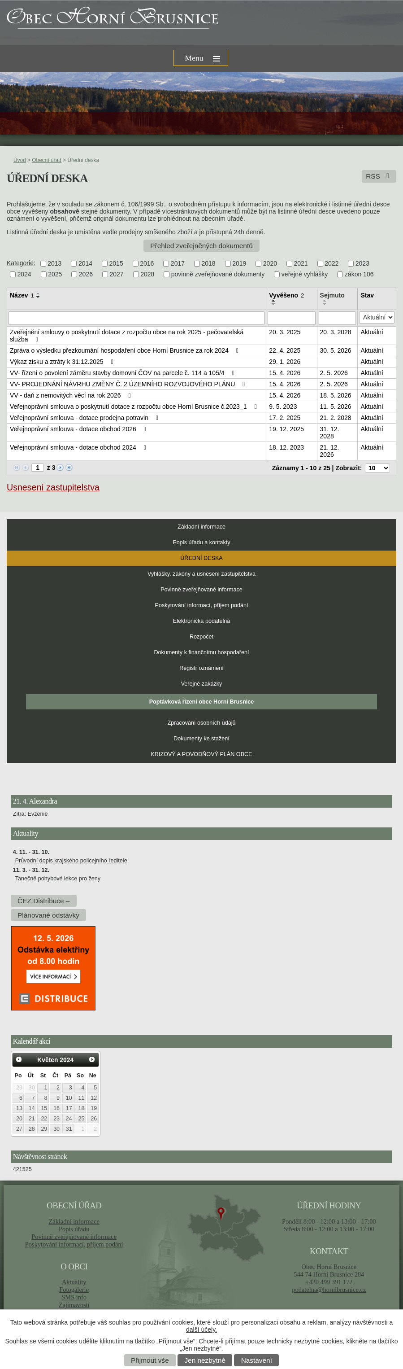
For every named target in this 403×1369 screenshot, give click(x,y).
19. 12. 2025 (286, 429)
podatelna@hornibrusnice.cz (329, 1289)
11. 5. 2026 (335, 406)
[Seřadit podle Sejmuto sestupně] (325, 304)
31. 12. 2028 (329, 432)
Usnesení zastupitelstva (53, 487)
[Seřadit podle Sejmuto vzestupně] (325, 300)
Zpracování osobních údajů (202, 723)
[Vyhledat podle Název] (136, 318)
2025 (55, 274)
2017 (178, 263)
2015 (116, 263)
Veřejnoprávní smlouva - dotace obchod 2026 (79, 429)
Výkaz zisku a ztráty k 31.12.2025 (63, 361)
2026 (86, 274)
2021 (301, 263)
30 (32, 1088)
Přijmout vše (150, 1360)
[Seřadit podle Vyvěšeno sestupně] (274, 304)
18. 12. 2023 (286, 447)
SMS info (74, 1297)
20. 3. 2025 (284, 332)
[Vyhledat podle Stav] (376, 317)
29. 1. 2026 (284, 361)
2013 (54, 263)
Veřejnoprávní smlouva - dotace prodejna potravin (85, 417)
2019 (239, 263)
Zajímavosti (74, 1304)
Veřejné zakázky (201, 684)
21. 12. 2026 (329, 451)
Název (22, 295)
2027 (116, 274)
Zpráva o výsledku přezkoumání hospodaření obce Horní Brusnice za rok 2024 (125, 350)
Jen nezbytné (204, 1360)
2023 (362, 263)
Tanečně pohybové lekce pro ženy (57, 878)
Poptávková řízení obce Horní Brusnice (201, 702)
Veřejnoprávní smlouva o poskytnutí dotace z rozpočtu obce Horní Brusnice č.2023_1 (135, 406)
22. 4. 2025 (284, 350)
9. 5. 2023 (283, 406)
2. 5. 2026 (334, 372)
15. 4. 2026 (284, 372)
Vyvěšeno (286, 295)
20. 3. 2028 (335, 332)
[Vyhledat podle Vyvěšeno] (291, 318)
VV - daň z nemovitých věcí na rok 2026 (72, 395)
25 (81, 1118)
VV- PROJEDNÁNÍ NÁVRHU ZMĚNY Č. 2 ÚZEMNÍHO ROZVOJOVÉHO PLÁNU (129, 384)
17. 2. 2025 (284, 417)
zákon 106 (359, 274)
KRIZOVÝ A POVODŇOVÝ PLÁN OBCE (201, 754)
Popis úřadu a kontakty (201, 542)
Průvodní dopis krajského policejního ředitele (71, 860)
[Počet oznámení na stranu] (377, 468)
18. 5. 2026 (335, 395)
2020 (270, 263)
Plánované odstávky (48, 915)
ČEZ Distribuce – (43, 901)
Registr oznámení (201, 668)
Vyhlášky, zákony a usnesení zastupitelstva (201, 574)
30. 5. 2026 (335, 350)
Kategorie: (21, 263)
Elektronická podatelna (201, 621)
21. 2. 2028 (335, 417)
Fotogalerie (74, 1289)
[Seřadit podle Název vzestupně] (38, 293)
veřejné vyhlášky (305, 274)
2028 (147, 274)
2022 (331, 263)
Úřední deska (201, 558)
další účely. (201, 1329)
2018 (209, 263)
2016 (147, 263)
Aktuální (371, 332)
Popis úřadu (74, 1229)
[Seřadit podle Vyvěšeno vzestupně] (274, 300)
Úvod (19, 160)
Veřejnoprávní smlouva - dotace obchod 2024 (79, 447)
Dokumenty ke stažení (201, 738)
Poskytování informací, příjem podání (201, 605)
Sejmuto (332, 295)
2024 (24, 274)
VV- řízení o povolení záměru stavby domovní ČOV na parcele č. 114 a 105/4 (123, 372)
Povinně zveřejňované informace (201, 589)
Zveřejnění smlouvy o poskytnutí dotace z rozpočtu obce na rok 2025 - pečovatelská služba (126, 335)
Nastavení (256, 1360)
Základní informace (201, 527)
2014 (85, 263)
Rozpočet (201, 637)
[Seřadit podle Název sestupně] (38, 297)
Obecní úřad (46, 160)
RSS (379, 176)
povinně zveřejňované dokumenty (218, 274)
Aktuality (74, 1282)
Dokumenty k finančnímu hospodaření (201, 652)
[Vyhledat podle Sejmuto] (337, 318)
